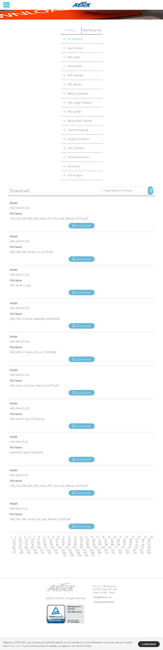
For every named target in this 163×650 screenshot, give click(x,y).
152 (120, 552)
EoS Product (75, 175)
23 (132, 537)
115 (142, 547)
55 (44, 542)
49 (149, 539)
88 (106, 545)
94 (142, 545)
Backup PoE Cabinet (80, 120)
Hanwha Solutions (78, 157)
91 (124, 545)
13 (75, 537)
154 (135, 552)
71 (143, 542)
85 (87, 545)
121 (41, 550)
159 (79, 555)
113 (129, 547)
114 (135, 547)
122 (49, 550)
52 (26, 542)
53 (32, 542)
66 (112, 542)
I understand (149, 644)
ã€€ (151, 191)
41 (100, 539)
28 (20, 539)
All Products (75, 39)
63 (93, 542)
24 (139, 537)
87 (100, 545)
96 (13, 547)
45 (124, 539)
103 (60, 547)
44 (118, 539)
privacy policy (14, 645)
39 (87, 539)
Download (81, 226)
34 (56, 539)
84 (81, 545)
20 (114, 537)
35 (63, 539)
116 (149, 547)
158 (72, 555)
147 (85, 552)
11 (64, 537)
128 (91, 550)
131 (112, 550)
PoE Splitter (74, 111)
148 (92, 552)
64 (99, 542)
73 (14, 545)
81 (63, 545)
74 (20, 545)
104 (67, 547)
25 (145, 537)
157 (65, 555)
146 (78, 552)
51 (20, 542)
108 (96, 547)
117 (14, 550)
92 (130, 545)
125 (70, 550)
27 (14, 539)
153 (128, 552)
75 (26, 545)
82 (69, 545)
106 (81, 547)
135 (141, 550)
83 (75, 545)
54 (38, 542)
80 (57, 545)
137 (14, 552)
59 (69, 542)
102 (53, 547)
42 (105, 539)
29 (26, 539)
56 (50, 542)
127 (84, 550)
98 (26, 547)
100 (39, 547)
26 (151, 537)
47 (136, 539)
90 (118, 545)
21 (121, 537)
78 (45, 545)
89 (112, 545)
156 (149, 552)
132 (120, 550)
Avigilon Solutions (78, 139)
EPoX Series (75, 66)
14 (80, 537)
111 (116, 547)
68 (124, 542)
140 (36, 552)
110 (109, 547)
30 (32, 539)
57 (57, 542)
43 (112, 539)
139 (28, 552)
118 (21, 550)
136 (148, 550)
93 (136, 545)
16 (92, 537)
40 (93, 539)
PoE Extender (75, 75)
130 (106, 550)
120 (35, 550)
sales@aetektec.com (102, 597)
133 (127, 550)
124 (63, 550)
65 (105, 542)
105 (74, 547)
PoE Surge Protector (80, 102)
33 (50, 539)
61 (81, 542)
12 (69, 537)
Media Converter (78, 93)
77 (38, 545)
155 (142, 552)
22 (126, 537)
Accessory (74, 166)
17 (97, 537)
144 (64, 552)
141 (42, 552)
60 (75, 542)
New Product (75, 48)
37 (75, 539)
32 (44, 539)
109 (103, 547)
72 (148, 542)
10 (58, 537)
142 (49, 552)
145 (71, 552)
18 (103, 537)
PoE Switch (74, 57)
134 (134, 550)
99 (32, 547)
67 (118, 542)
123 (56, 550)
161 (93, 555)
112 (122, 547)
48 (142, 539)
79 (51, 545)
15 (86, 537)
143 (57, 552)
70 (136, 542)
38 (81, 539)
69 (130, 542)
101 (45, 547)
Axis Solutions (76, 148)
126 (77, 550)
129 (99, 550)
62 (87, 542)
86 (93, 545)
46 (130, 539)
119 (28, 550)
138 (21, 552)
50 (14, 542)
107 (88, 547)
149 (99, 552)
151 (113, 552)
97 (19, 547)
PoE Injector (75, 84)
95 (149, 545)
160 (86, 555)
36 (69, 539)
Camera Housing (78, 129)
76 (32, 545)
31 (38, 539)
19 (109, 537)
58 (63, 542)
